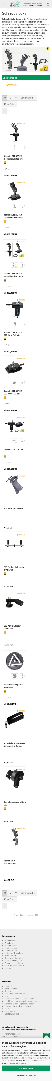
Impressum (10, 1011)
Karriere (8, 996)
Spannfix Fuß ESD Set (13, 450)
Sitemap (8, 968)
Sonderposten (11, 945)
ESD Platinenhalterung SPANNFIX (14, 568)
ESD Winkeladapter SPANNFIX (12, 627)
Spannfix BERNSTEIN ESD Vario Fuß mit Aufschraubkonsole (13, 392)
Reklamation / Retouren (15, 994)
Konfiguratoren (11, 956)
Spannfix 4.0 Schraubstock (10, 862)
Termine (8, 991)
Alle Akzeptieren (26, 1068)
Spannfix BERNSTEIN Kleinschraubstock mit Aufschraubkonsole (13, 216)
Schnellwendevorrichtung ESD (15, 803)
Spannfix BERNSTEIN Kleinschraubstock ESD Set (14, 275)
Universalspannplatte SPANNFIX (13, 686)
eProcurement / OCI (13, 961)
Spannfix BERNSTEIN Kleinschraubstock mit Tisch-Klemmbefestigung (13, 158)
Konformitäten (11, 948)
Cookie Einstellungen (14, 1014)
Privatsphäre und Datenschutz (18, 1006)
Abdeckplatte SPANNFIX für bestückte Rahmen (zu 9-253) (14, 745)
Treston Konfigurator (14, 958)
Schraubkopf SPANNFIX (14, 508)
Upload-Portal (11, 950)
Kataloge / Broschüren (14, 953)
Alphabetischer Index (14, 963)
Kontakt (8, 986)
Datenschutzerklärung (17, 1063)
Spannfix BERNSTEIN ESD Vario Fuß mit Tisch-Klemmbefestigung (13, 334)
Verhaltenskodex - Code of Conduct (20, 999)
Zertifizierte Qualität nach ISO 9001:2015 (22, 1001)
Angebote (9, 943)
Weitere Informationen (26, 1075)
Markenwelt (10, 940)
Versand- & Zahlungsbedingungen (19, 1004)
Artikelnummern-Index (14, 966)
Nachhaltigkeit (11, 989)
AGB (7, 1009)
